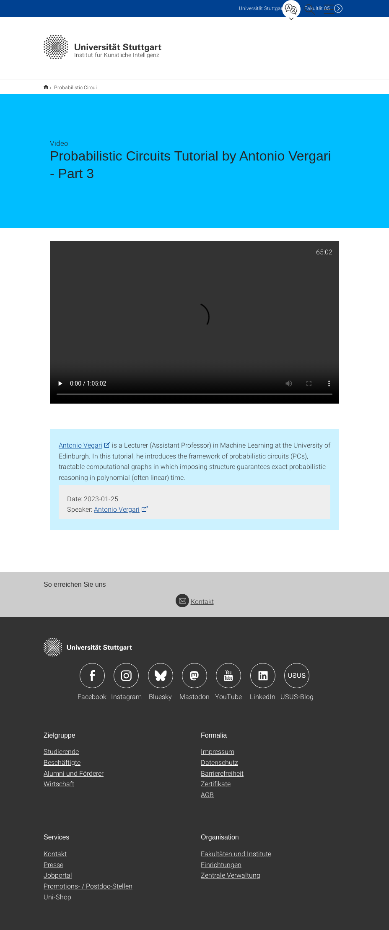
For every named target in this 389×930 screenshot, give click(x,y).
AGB (207, 789)
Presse (53, 859)
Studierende (61, 745)
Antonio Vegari (80, 439)
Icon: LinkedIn (262, 670)
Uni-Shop (57, 891)
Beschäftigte (62, 756)
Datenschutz (219, 756)
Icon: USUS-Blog (296, 670)
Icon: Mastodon (194, 670)
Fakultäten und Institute (236, 848)
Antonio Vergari (117, 503)
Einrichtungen (221, 859)
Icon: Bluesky (160, 670)
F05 (317, 8)
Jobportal (58, 869)
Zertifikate (216, 778)
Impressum (217, 745)
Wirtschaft (59, 778)
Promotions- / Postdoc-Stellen (88, 880)
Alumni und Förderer (74, 767)
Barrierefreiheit (222, 767)
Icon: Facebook (92, 670)
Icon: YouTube (228, 670)
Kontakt (195, 595)
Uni (261, 8)
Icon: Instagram (126, 670)
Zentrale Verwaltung (230, 869)
